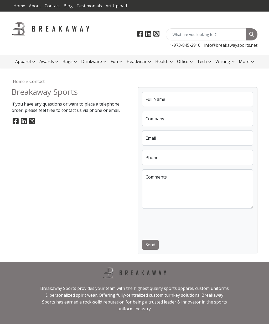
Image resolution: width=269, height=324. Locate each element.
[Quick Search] (206, 34)
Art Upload (116, 6)
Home (19, 6)
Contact (52, 6)
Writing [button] (222, 61)
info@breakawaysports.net (230, 45)
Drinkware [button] (91, 61)
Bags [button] (68, 61)
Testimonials (89, 6)
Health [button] (161, 61)
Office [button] (182, 61)
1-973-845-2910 (185, 45)
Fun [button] (114, 61)
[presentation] (182, 223)
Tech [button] (202, 61)
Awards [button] (46, 61)
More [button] (244, 61)
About (35, 6)
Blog (68, 6)
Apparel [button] (23, 61)
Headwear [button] (137, 61)
